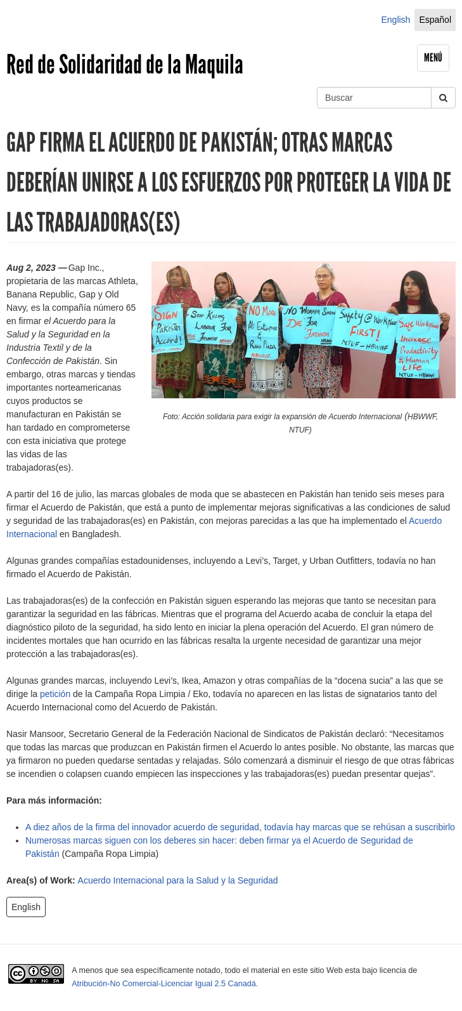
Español (435, 20)
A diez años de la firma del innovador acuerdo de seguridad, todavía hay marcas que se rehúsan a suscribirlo (240, 827)
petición (55, 694)
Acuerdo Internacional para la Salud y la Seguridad (178, 880)
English (395, 20)
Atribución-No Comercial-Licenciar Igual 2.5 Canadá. (165, 983)
